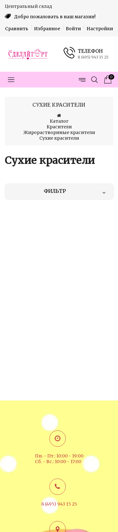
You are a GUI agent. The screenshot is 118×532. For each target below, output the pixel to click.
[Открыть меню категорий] (11, 79)
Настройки (100, 28)
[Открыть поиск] (94, 79)
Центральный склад (28, 6)
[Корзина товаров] (107, 79)
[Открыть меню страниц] (82, 79)
